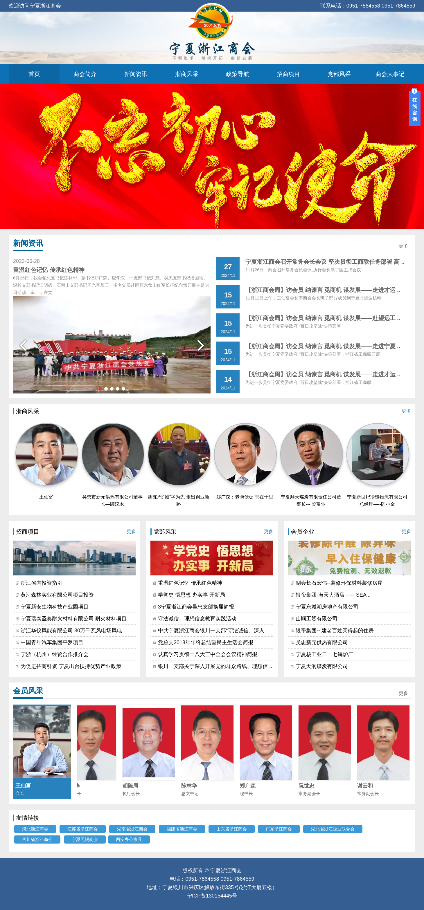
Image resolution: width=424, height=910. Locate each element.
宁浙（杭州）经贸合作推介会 (55, 654)
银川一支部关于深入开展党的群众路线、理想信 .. (215, 666)
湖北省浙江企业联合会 (333, 828)
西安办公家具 (129, 839)
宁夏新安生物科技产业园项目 (55, 607)
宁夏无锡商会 (85, 839)
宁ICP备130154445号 (212, 896)
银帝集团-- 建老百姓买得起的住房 (335, 630)
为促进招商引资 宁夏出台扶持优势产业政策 (71, 666)
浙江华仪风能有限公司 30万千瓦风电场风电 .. (73, 630)
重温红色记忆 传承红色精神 (190, 583)
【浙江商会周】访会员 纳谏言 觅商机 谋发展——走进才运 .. (322, 290)
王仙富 (46, 496)
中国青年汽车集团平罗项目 (52, 642)
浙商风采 (186, 74)
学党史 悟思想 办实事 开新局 (191, 595)
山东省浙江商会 (231, 828)
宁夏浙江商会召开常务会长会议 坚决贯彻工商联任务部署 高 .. (325, 262)
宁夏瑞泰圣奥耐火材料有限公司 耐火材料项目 (74, 619)
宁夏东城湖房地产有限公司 (327, 607)
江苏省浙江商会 (82, 828)
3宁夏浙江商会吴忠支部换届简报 (196, 607)
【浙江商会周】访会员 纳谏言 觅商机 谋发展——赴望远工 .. (322, 318)
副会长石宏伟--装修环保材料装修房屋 (339, 583)
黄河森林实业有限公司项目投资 (57, 595)
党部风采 (339, 74)
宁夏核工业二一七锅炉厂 (324, 654)
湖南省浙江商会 (132, 828)
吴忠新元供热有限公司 (322, 642)
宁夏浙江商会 (226, 870)
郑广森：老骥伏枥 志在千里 (244, 496)
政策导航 (237, 74)
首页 (34, 74)
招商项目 (288, 74)
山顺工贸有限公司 (316, 619)
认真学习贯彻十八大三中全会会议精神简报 (207, 654)
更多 (403, 245)
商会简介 (85, 74)
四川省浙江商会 (37, 839)
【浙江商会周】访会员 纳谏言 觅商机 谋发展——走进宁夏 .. (322, 346)
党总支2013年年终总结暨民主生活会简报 (205, 642)
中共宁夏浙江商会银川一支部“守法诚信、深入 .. (213, 630)
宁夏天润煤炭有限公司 (322, 666)
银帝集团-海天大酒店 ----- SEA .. (333, 595)
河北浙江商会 (35, 828)
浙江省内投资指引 (41, 583)
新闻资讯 (136, 74)
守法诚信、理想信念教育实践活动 (197, 619)
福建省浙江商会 (182, 828)
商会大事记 (390, 74)
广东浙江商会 (279, 828)
